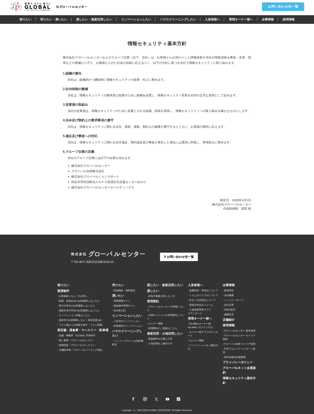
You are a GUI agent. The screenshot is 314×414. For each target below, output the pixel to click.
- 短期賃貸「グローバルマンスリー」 (77, 345)
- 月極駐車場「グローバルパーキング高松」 (80, 350)
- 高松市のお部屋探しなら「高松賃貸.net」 (80, 320)
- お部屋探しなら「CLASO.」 (73, 296)
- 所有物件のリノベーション (127, 326)
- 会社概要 (228, 295)
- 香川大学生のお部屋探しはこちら (76, 305)
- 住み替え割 (119, 310)
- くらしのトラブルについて (203, 295)
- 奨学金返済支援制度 (234, 357)
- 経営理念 (228, 290)
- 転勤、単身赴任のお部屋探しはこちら (78, 300)
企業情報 (268, 19)
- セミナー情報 (155, 323)
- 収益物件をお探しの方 (159, 338)
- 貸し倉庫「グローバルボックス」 (76, 340)
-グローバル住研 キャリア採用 (239, 344)
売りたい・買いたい (53, 19)
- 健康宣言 (228, 314)
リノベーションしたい (136, 19)
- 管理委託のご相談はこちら (162, 328)
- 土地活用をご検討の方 (159, 343)
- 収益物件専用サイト (123, 305)
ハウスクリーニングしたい (178, 19)
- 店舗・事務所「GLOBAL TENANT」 (77, 335)
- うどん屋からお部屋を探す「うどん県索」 (80, 325)
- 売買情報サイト (121, 300)
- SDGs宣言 (229, 309)
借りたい (25, 19)
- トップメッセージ (233, 300)
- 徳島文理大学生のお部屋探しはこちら (78, 310)
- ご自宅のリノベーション (126, 321)
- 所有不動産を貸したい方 (161, 296)
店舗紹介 (229, 319)
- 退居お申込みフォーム (200, 304)
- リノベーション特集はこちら (73, 315)
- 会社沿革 (228, 304)
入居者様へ (212, 19)
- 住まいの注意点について (202, 300)
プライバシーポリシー (238, 362)
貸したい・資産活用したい (94, 19)
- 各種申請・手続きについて (203, 290)
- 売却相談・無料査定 (123, 290)
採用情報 (289, 19)
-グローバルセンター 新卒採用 (239, 330)
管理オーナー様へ (241, 19)
